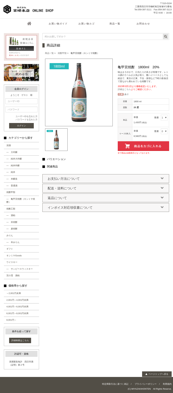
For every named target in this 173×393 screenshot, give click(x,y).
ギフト (9, 249)
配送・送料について (106, 188)
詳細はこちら (124, 89)
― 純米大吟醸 (14, 158)
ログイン (21, 125)
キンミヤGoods (14, 255)
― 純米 (10, 172)
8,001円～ (11, 320)
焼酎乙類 (10, 208)
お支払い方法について (106, 178)
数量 (156, 117)
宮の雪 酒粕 (13, 275)
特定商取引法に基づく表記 (115, 384)
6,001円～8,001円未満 (17, 313)
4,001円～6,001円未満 (17, 306)
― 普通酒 (11, 185)
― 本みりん (13, 242)
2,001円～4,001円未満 (17, 300)
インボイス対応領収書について (106, 207)
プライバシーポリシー (146, 384)
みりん (9, 235)
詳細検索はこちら (20, 340)
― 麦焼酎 (11, 228)
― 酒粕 (10, 215)
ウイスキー (11, 262)
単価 (136, 117)
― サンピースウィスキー (19, 269)
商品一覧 (49, 53)
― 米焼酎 (11, 222)
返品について (106, 198)
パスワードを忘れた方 (27, 119)
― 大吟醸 (11, 152)
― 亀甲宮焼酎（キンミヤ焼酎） (20, 200)
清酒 (8, 145)
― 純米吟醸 (13, 165)
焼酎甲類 (10, 192)
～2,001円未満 (13, 293)
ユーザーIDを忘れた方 (27, 116)
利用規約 (167, 384)
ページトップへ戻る (156, 374)
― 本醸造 (11, 179)
